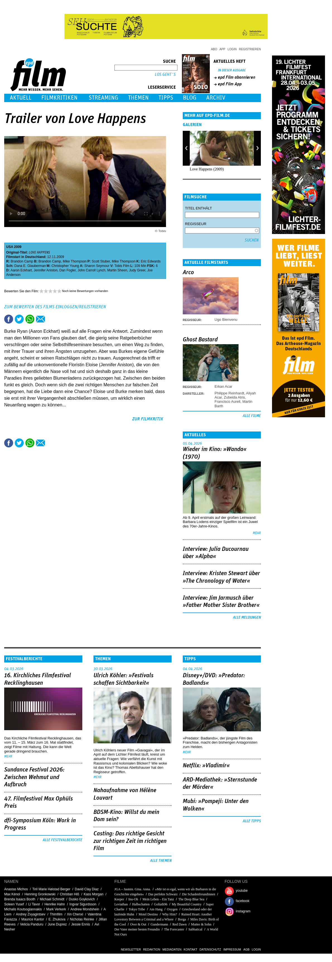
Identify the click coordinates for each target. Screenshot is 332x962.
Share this (8, 319)
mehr (257, 533)
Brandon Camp (22, 261)
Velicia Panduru (31, 924)
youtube (242, 891)
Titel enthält (198, 208)
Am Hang (156, 909)
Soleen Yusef (14, 904)
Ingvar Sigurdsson (83, 904)
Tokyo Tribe (137, 909)
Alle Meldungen (247, 617)
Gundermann (159, 924)
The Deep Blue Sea (191, 899)
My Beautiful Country (187, 904)
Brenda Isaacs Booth (19, 899)
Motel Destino (148, 914)
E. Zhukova (57, 919)
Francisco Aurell (227, 401)
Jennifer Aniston (45, 270)
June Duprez (57, 924)
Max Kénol (12, 894)
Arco (188, 272)
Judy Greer (137, 270)
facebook (242, 901)
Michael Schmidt (52, 899)
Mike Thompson (74, 261)
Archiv (215, 98)
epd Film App (230, 84)
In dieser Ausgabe (232, 70)
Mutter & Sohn (201, 924)
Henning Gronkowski (40, 894)
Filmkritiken (59, 98)
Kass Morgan (94, 894)
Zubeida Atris (234, 397)
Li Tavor (34, 904)
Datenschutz (210, 949)
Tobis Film (121, 266)
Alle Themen (161, 861)
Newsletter (131, 949)
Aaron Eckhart (21, 270)
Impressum (232, 949)
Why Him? (169, 914)
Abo (214, 49)
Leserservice (162, 87)
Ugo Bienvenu (226, 319)
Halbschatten (141, 904)
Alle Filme (252, 416)
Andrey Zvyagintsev (30, 914)
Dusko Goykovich (82, 899)
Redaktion (151, 949)
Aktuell (21, 98)
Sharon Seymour (96, 266)
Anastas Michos (16, 889)
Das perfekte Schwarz (162, 894)
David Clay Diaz (86, 889)
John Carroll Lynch (91, 270)
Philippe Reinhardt (229, 393)
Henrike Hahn (54, 904)
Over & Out (138, 924)
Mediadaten (171, 949)
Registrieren (250, 49)
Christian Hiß (69, 894)
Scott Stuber (101, 261)
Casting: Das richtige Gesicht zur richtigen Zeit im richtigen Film (130, 841)
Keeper (119, 899)
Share (29, 319)
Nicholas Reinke (82, 919)
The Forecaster (174, 929)
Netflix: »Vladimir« (206, 766)
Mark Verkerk (56, 909)
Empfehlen (40, 319)
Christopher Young (65, 266)
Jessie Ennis (80, 924)
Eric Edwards (151, 261)
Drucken (51, 319)
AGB (246, 949)
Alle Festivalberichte (62, 840)
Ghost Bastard (200, 340)
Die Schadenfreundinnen (198, 894)
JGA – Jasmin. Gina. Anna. (132, 889)
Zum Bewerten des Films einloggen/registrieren (55, 307)
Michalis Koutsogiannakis (23, 909)
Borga (182, 919)
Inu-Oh (133, 899)
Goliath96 (160, 904)
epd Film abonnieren (236, 77)
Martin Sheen (117, 270)
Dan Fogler (67, 270)
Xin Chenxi (75, 914)
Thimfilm (56, 914)
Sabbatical (195, 929)
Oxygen (172, 909)
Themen (138, 98)
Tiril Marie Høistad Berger (51, 889)
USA (9, 247)
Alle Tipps (252, 821)
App (222, 49)
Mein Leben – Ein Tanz (158, 899)
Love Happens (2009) (207, 169)
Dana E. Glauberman (30, 266)
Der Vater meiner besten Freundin (137, 929)
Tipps (165, 98)
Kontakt (190, 949)
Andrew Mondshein (85, 909)
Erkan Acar (223, 386)
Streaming (103, 98)
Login (232, 49)
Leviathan (121, 904)
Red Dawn (179, 924)
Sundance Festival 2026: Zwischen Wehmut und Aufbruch (34, 777)
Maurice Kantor (32, 919)
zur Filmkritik (147, 419)
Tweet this (19, 319)
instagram (243, 911)
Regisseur (195, 224)
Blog (189, 98)
